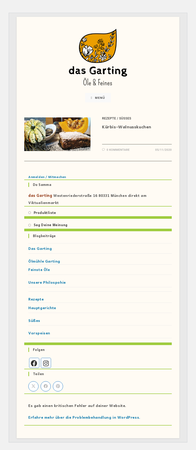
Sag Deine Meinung (51, 224)
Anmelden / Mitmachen (47, 176)
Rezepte (109, 118)
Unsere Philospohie (47, 282)
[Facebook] (34, 363)
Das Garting (40, 248)
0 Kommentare (118, 150)
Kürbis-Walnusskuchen (126, 126)
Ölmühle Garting (44, 261)
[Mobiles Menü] (98, 97)
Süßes (125, 118)
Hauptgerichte (42, 307)
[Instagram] (46, 363)
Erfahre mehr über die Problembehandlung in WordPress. (84, 417)
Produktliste (45, 212)
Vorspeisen (39, 333)
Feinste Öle (39, 269)
